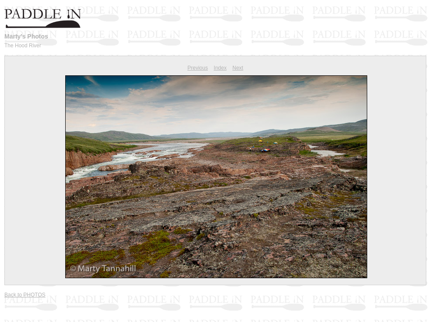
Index (220, 68)
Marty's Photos (26, 36)
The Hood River (22, 45)
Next (237, 68)
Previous (197, 68)
